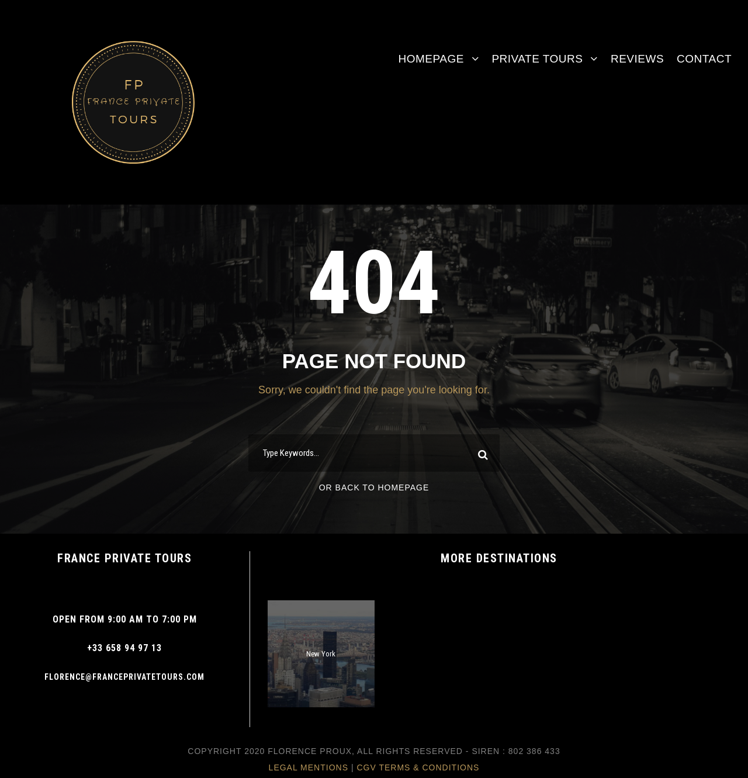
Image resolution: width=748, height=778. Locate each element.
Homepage (430, 59)
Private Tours (537, 59)
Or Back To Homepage (374, 487)
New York (320, 653)
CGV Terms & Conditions (417, 767)
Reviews (637, 59)
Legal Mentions (308, 767)
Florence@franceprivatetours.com (124, 677)
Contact (704, 59)
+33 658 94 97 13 (124, 647)
